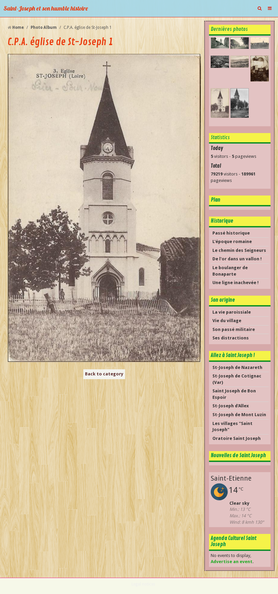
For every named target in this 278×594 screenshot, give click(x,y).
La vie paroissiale (231, 312)
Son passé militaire (233, 329)
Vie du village (226, 320)
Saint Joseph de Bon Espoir (234, 394)
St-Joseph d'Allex (230, 405)
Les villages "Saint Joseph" (232, 426)
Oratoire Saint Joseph (236, 438)
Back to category (104, 373)
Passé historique (231, 233)
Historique (222, 221)
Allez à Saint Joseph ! (233, 355)
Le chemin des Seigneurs (239, 250)
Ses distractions (230, 337)
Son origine (223, 300)
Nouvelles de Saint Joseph (238, 455)
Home (18, 27)
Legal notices (143, 584)
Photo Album (44, 27)
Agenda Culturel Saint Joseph (233, 541)
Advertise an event (232, 561)
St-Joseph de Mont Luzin (239, 414)
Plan (215, 200)
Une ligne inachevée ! (235, 282)
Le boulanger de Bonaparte (230, 271)
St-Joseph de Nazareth (237, 367)
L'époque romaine (232, 241)
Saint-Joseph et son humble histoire (45, 8)
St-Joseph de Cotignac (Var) (236, 379)
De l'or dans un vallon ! (237, 258)
